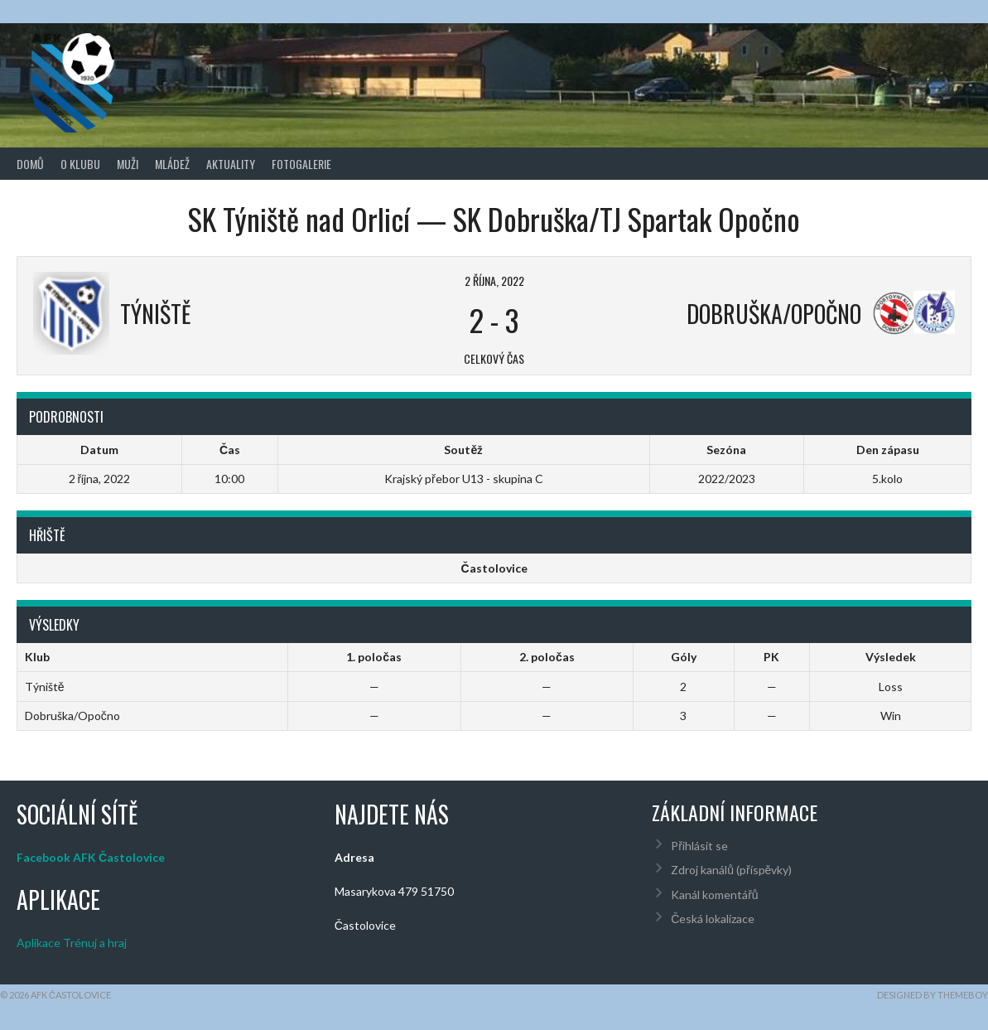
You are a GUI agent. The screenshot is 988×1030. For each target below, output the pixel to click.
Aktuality (230, 163)
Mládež (172, 163)
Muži (127, 163)
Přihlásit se (699, 846)
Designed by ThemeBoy (932, 994)
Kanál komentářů (714, 894)
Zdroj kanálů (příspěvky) (731, 870)
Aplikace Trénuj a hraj (72, 943)
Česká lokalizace (712, 919)
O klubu (80, 163)
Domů (30, 163)
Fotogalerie (301, 163)
